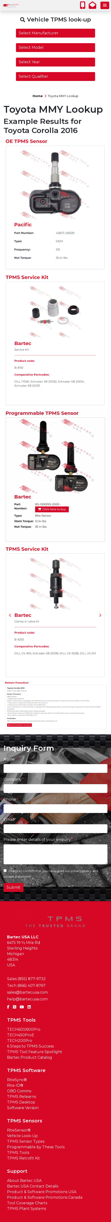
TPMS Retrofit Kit (23, 1158)
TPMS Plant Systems (26, 1208)
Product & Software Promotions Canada (44, 1197)
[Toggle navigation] (104, 5)
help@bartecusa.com (27, 999)
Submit (13, 887)
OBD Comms (19, 1091)
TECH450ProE (20, 1035)
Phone (10, 799)
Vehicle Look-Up (22, 1136)
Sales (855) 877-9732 (26, 979)
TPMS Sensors (24, 1121)
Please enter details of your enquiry (37, 839)
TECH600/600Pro (23, 1029)
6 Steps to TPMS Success (30, 1046)
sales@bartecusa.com (27, 992)
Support (17, 1171)
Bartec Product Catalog (29, 1057)
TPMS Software (26, 1070)
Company (13, 779)
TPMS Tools (21, 1020)
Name (9, 759)
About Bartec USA (24, 1180)
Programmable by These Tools (36, 1147)
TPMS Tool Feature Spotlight (34, 1052)
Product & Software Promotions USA (41, 1192)
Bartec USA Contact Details (32, 1186)
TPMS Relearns (21, 1096)
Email (9, 819)
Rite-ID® (15, 1085)
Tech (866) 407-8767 (26, 985)
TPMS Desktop (21, 1102)
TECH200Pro (19, 1040)
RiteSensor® (19, 1130)
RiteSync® (17, 1080)
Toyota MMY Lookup (63, 96)
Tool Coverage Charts (27, 1203)
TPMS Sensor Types (25, 1141)
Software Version (23, 1108)
